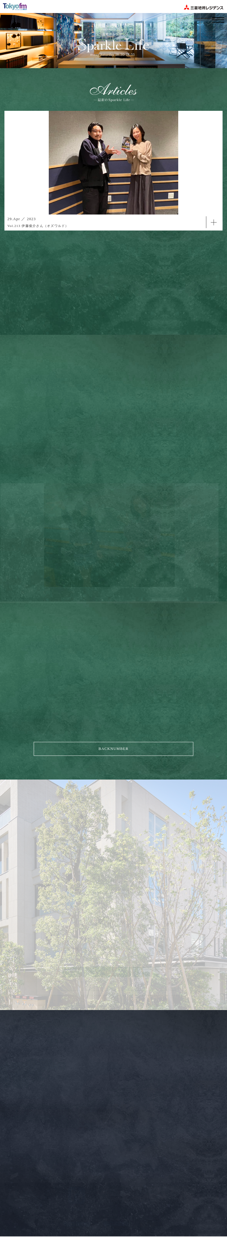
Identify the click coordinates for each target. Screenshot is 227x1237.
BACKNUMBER (113, 749)
